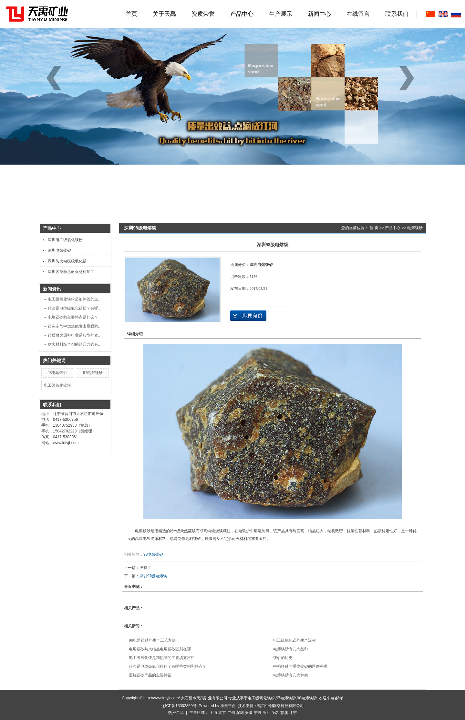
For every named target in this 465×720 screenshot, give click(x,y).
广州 (231, 712)
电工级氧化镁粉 (57, 385)
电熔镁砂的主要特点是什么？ (73, 317)
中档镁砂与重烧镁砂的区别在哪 (300, 666)
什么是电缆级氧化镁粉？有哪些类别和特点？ (167, 666)
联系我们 (396, 14)
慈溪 (284, 712)
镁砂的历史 (283, 657)
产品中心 (241, 14)
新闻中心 (319, 14)
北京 (222, 712)
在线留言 (358, 14)
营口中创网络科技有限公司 (280, 706)
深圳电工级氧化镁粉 (65, 240)
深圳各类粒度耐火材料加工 (71, 271)
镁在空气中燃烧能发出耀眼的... (74, 326)
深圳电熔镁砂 (59, 250)
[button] (408, 78)
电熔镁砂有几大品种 (290, 649)
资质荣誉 (203, 14)
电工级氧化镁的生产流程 (294, 640)
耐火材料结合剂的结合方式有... (74, 344)
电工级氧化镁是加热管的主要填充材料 (162, 657)
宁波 (258, 712)
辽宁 (293, 712)
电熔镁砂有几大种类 (290, 675)
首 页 (373, 228)
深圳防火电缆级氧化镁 (67, 261)
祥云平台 (228, 706)
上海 (213, 712)
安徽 (249, 712)
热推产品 (176, 712)
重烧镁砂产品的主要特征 (150, 675)
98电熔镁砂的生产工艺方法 (152, 640)
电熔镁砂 (415, 228)
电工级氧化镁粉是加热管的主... (74, 299)
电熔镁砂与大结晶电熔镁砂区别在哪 (160, 649)
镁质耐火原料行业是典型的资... (74, 335)
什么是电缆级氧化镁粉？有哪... (74, 308)
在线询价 (248, 315)
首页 (131, 14)
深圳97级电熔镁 (153, 576)
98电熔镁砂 (57, 372)
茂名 (275, 712)
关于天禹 (164, 14)
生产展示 (280, 14)
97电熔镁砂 (93, 372)
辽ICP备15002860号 (178, 706)
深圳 (240, 712)
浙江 (266, 712)
